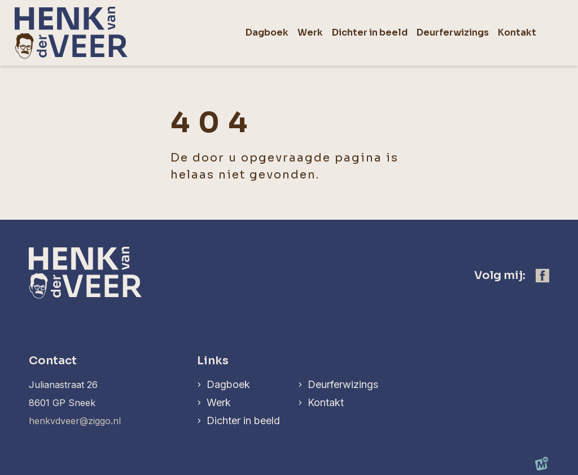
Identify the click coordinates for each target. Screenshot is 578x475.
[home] (71, 33)
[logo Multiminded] (542, 466)
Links (213, 361)
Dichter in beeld (243, 420)
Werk (219, 402)
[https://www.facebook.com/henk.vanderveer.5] (542, 275)
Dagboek (228, 384)
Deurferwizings (343, 384)
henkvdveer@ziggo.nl (75, 420)
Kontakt (326, 402)
